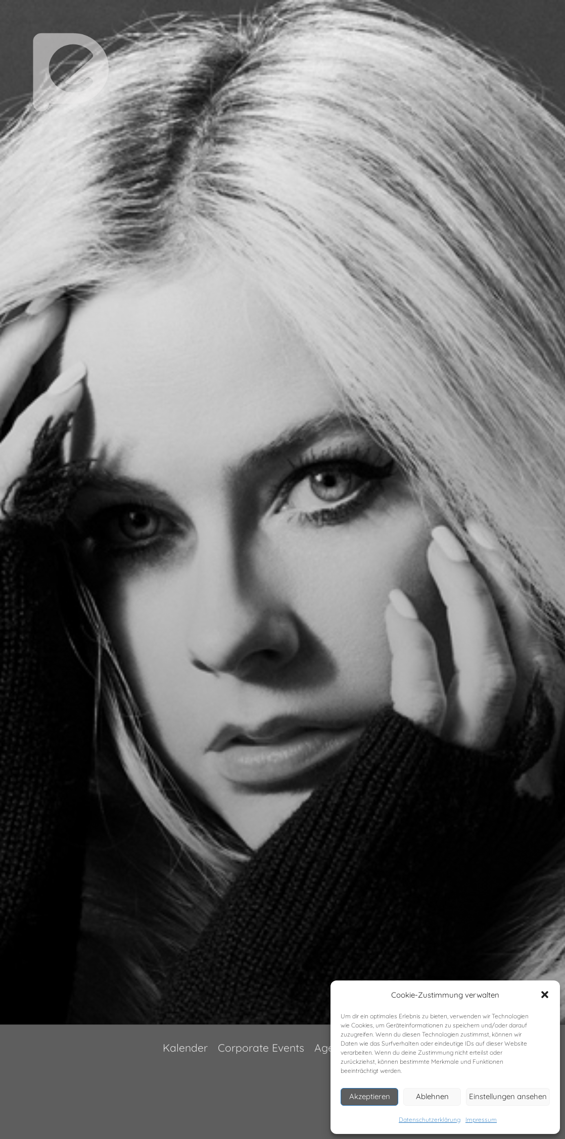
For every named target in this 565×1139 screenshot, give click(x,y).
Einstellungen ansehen (508, 1096)
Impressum (481, 1119)
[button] (545, 995)
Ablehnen (432, 1096)
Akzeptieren (369, 1096)
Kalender (185, 1047)
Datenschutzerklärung (429, 1119)
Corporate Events (261, 1047)
